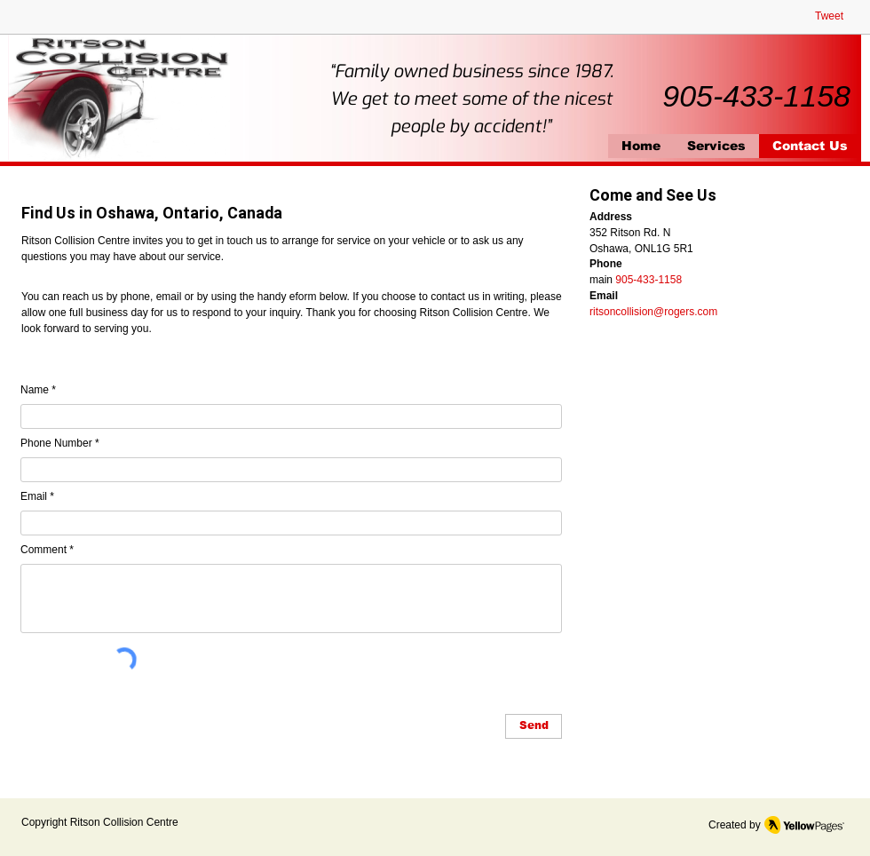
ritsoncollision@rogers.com (653, 311)
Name (34, 389)
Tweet (829, 16)
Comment (43, 549)
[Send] (533, 726)
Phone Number (56, 443)
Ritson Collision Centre (124, 822)
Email (33, 496)
